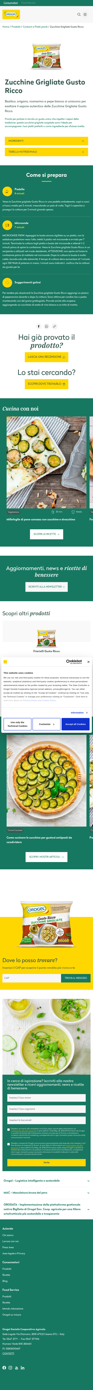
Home (5, 27)
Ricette (6, 1275)
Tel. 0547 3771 (10, 1339)
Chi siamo (7, 1235)
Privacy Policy (30, 700)
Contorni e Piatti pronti (35, 27)
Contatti (8, 1354)
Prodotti (16, 27)
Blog (5, 1281)
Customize (46, 724)
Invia (46, 1162)
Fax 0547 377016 (30, 1339)
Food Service (28, 3)
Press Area (8, 1247)
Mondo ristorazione (12, 1309)
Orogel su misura (11, 1315)
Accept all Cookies (75, 724)
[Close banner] (88, 662)
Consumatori (11, 3)
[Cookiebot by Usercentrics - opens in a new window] (68, 662)
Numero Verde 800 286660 (16, 1344)
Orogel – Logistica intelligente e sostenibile (46, 1180)
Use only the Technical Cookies (17, 724)
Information (77, 712)
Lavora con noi (10, 1241)
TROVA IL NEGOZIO (76, 978)
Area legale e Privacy (13, 1253)
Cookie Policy (49, 700)
